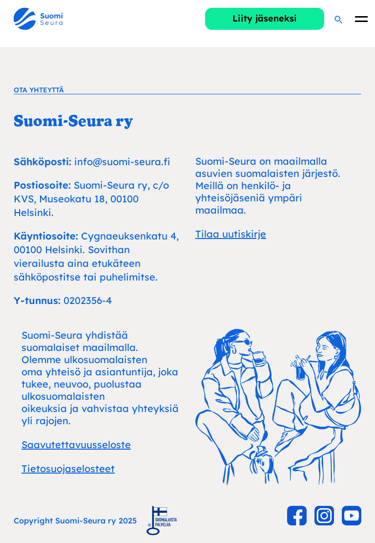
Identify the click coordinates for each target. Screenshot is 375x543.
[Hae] (338, 19)
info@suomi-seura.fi (122, 161)
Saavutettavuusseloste (76, 444)
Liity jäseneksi (264, 18)
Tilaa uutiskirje (230, 234)
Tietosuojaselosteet (68, 468)
